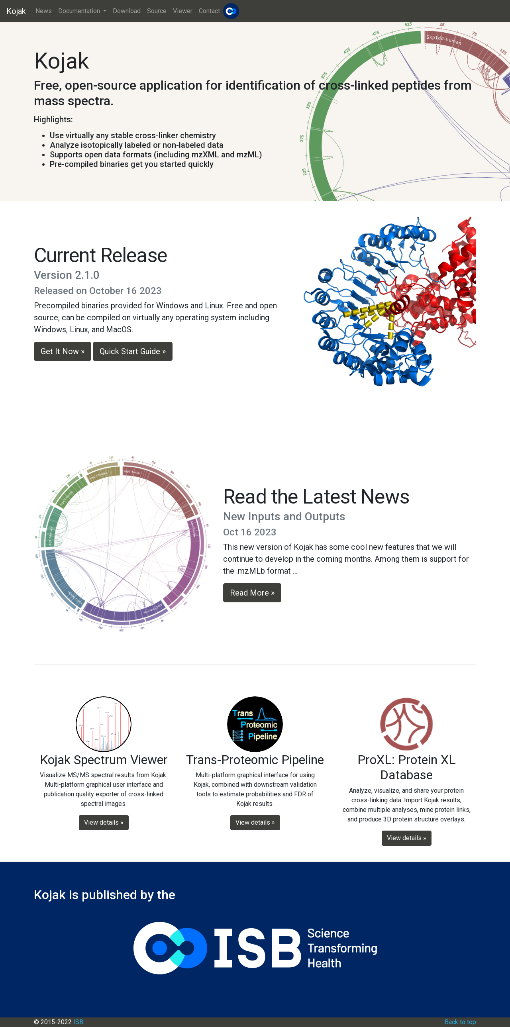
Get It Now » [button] (62, 351)
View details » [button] (104, 822)
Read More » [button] (252, 593)
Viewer (182, 11)
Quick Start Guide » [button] (133, 351)
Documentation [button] (80, 11)
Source (157, 11)
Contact (209, 11)
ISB (78, 1022)
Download (127, 11)
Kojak (16, 11)
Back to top (460, 1022)
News (43, 11)
